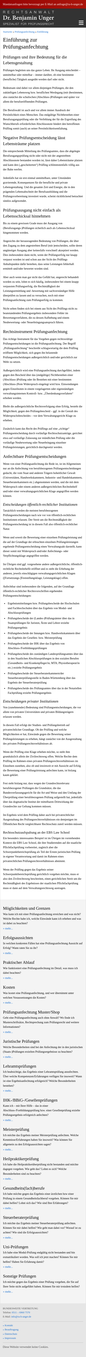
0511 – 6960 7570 (21, 1312)
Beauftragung (11, 1329)
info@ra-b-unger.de (21, 1316)
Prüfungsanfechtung (24, 31)
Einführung (42, 31)
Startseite (7, 31)
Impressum (10, 1338)
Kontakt (9, 1325)
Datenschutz (11, 1334)
